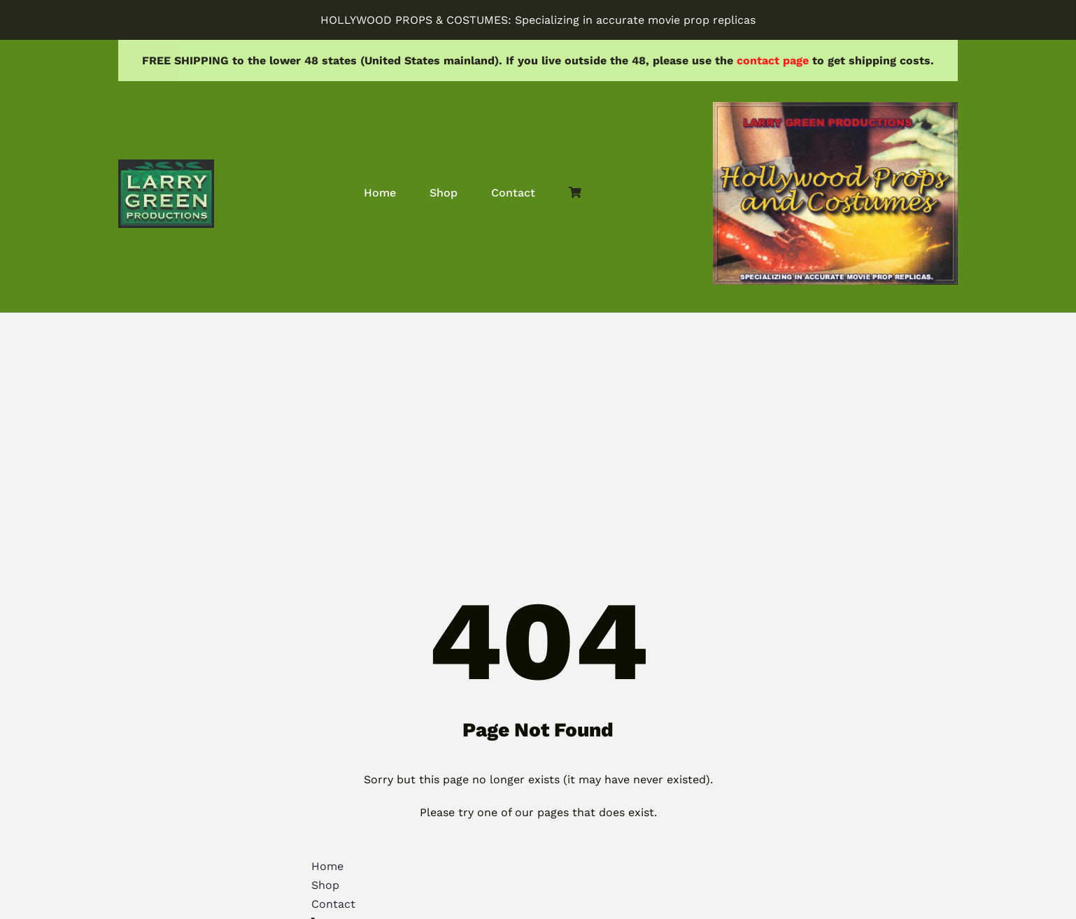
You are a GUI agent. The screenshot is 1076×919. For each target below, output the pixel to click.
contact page (773, 60)
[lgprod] (166, 164)
